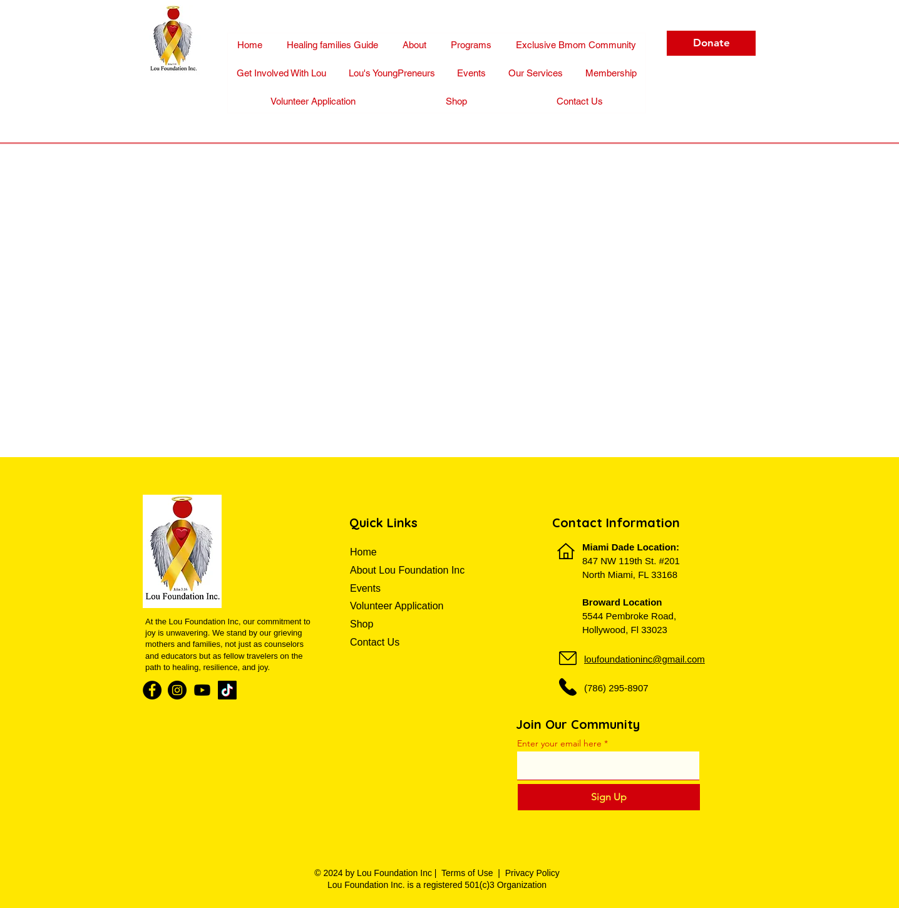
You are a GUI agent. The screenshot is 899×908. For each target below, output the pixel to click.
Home (364, 552)
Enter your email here (559, 743)
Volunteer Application (396, 606)
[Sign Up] (609, 797)
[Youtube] (202, 690)
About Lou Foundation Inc (407, 570)
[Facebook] (152, 690)
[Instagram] (177, 690)
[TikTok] (227, 690)
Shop (361, 624)
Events (365, 588)
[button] (611, 73)
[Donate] (711, 43)
